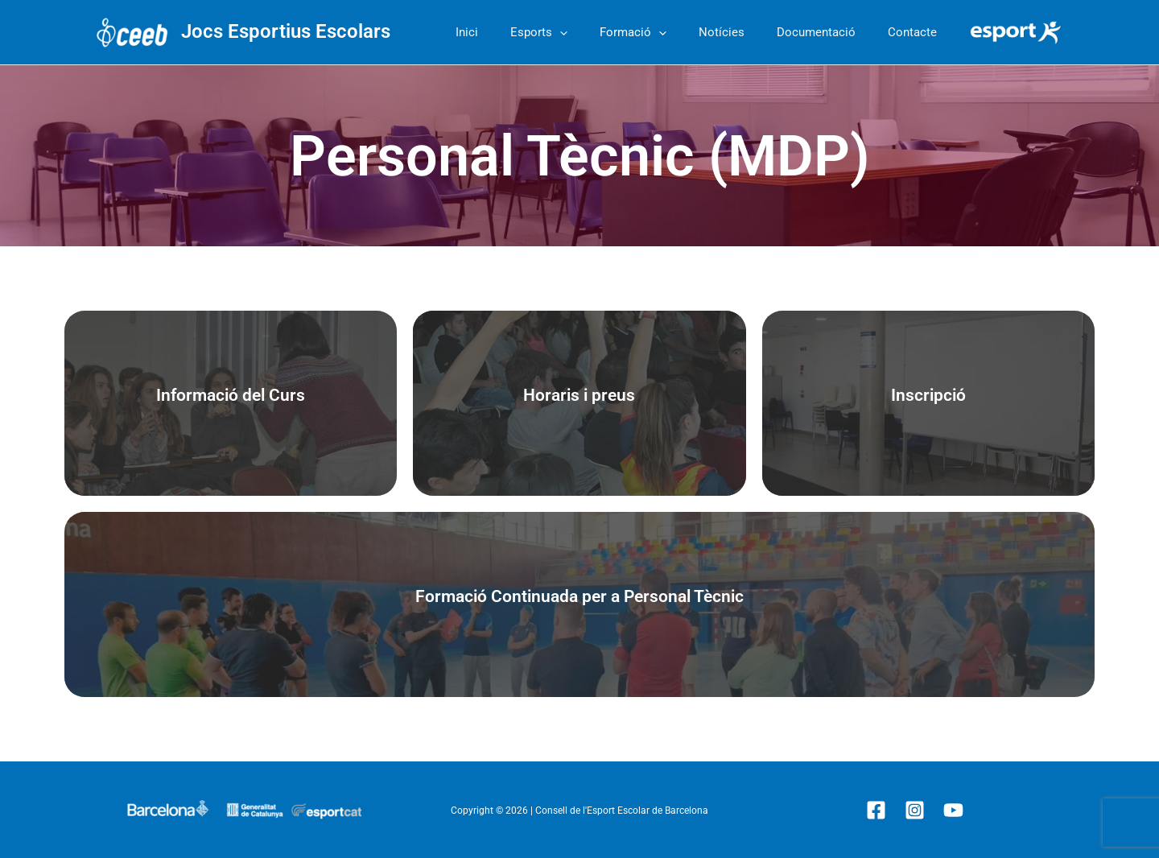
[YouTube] (953, 810)
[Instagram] (915, 810)
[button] (596, 32)
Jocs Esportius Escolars (285, 31)
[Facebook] (876, 810)
